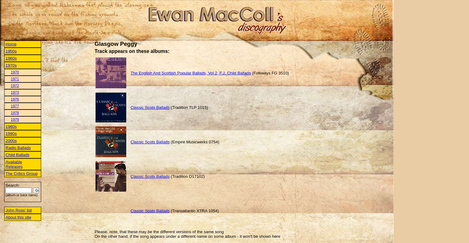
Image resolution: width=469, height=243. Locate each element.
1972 (15, 86)
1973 (15, 92)
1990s (11, 133)
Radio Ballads (18, 147)
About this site (18, 217)
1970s (11, 65)
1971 (15, 79)
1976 (15, 99)
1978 (15, 113)
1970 (15, 72)
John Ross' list (19, 210)
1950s (11, 51)
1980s (11, 126)
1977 (15, 106)
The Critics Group (21, 173)
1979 (15, 120)
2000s (11, 140)
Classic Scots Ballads (150, 107)
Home (11, 44)
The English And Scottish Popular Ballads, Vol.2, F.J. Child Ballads (191, 73)
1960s (11, 58)
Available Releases (14, 164)
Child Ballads (17, 155)
